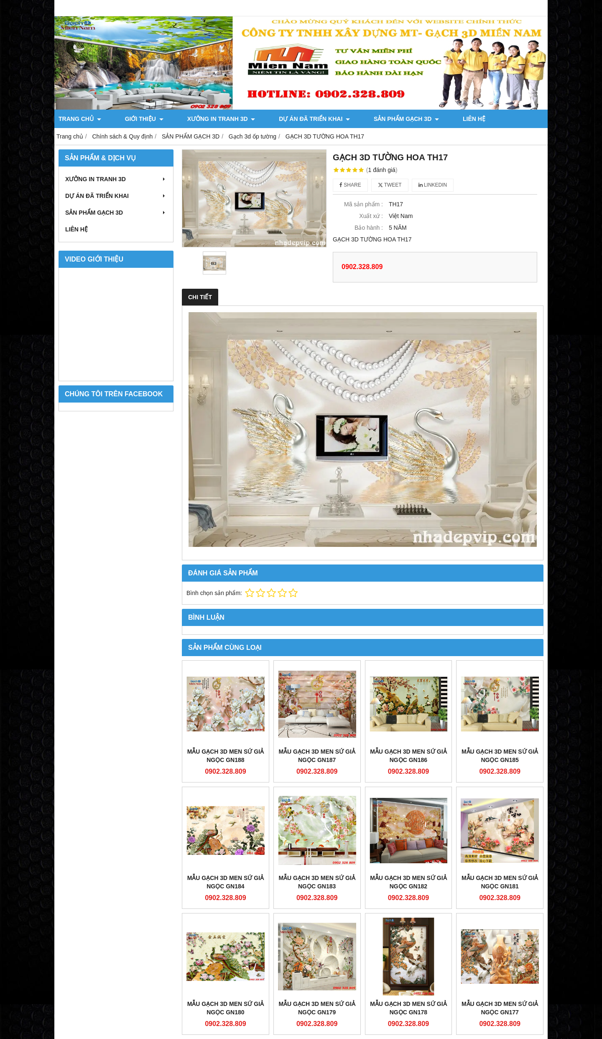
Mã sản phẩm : (363, 204)
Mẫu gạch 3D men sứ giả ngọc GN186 (408, 755)
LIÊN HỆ (397, 118)
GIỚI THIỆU (129, 118)
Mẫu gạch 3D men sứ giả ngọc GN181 (500, 882)
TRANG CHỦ (80, 118)
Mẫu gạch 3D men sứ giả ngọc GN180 (225, 1008)
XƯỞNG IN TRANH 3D (190, 118)
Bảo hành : (369, 227)
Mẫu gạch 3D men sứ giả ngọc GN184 (225, 882)
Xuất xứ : (371, 216)
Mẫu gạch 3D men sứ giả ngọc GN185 (500, 755)
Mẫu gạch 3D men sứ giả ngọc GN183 (316, 882)
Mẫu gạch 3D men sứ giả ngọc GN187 (316, 755)
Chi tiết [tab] (200, 297)
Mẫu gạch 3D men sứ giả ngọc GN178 (408, 1008)
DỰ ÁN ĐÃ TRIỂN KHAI (268, 118)
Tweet (390, 185)
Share (350, 185)
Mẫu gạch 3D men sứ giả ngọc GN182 (408, 882)
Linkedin (432, 185)
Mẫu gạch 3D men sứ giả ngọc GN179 (316, 1008)
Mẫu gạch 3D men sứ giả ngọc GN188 (225, 755)
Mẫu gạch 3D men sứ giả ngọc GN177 (500, 1008)
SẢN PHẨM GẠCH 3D (345, 118)
